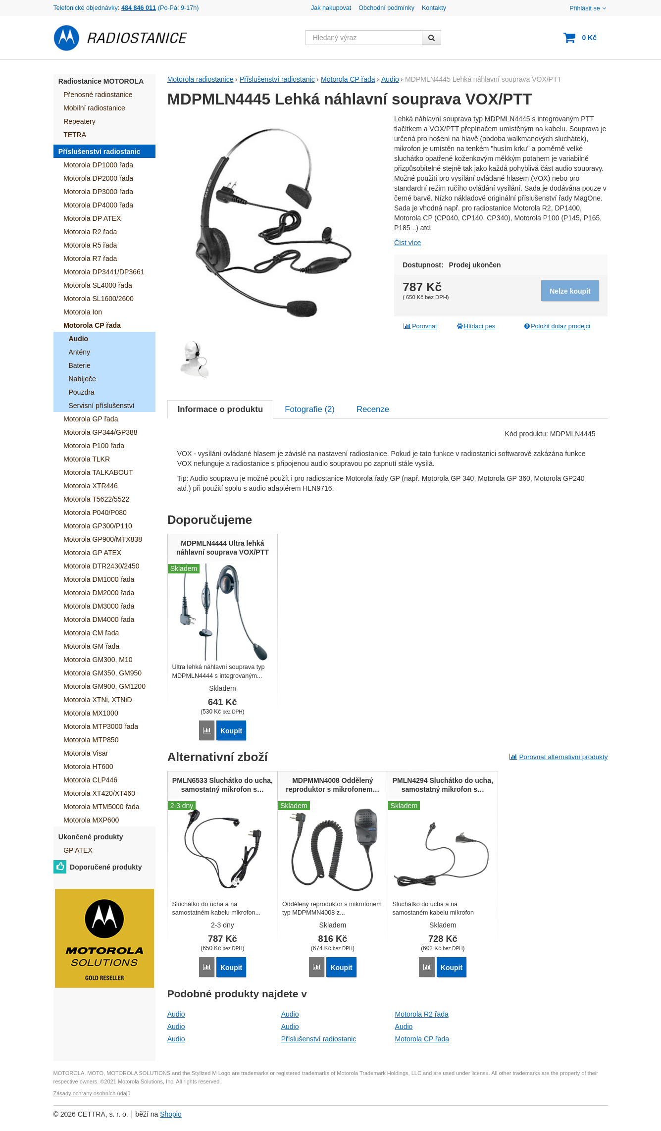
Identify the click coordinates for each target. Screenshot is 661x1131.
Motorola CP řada (422, 1039)
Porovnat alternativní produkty (558, 757)
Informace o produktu (220, 409)
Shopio (171, 1114)
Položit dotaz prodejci (556, 326)
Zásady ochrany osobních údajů (92, 1093)
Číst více (407, 243)
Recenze (372, 409)
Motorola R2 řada (422, 1014)
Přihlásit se (588, 8)
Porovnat (420, 326)
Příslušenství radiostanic (318, 1039)
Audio (176, 1014)
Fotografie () (310, 409)
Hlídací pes (475, 326)
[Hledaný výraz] (363, 37)
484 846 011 (138, 7)
